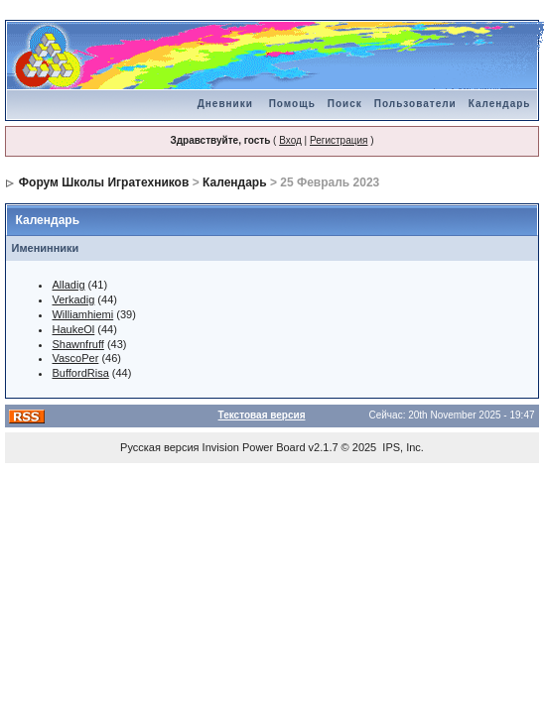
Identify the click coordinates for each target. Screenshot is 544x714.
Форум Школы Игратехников (104, 182)
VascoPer (75, 358)
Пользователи (415, 103)
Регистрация (338, 140)
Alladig (68, 285)
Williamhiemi (82, 314)
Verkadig (73, 299)
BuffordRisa (80, 373)
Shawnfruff (77, 344)
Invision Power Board (254, 447)
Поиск (345, 103)
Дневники (225, 103)
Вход (290, 140)
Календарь (500, 103)
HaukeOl (73, 329)
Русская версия (159, 447)
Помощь (292, 103)
